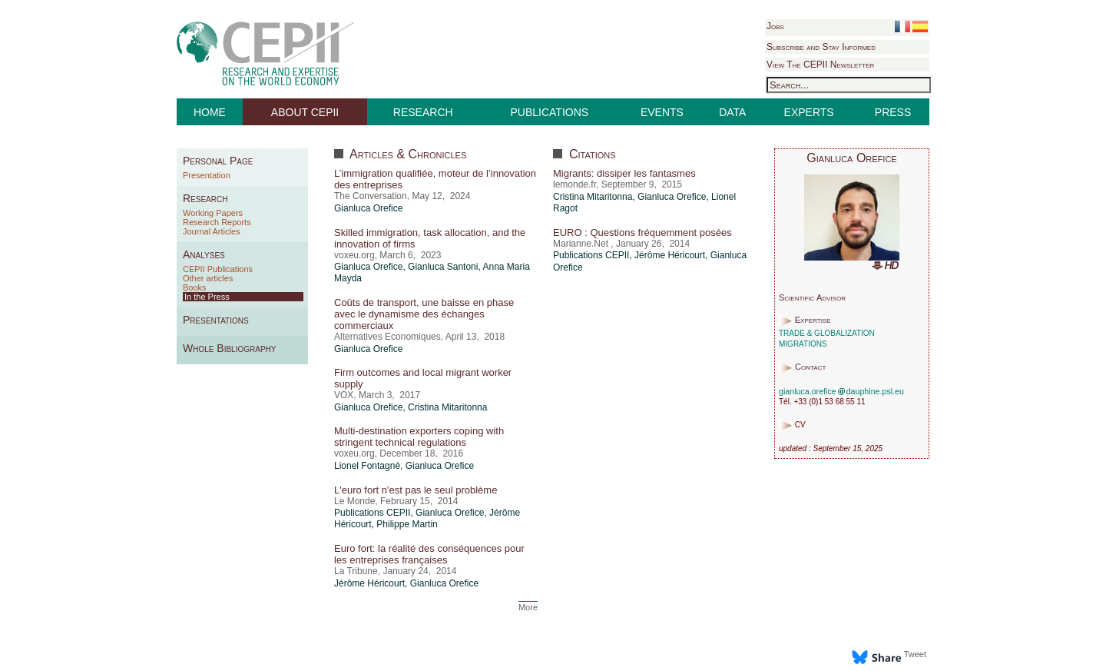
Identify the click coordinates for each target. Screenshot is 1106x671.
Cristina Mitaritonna (447, 407)
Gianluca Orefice (368, 208)
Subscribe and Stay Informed (821, 47)
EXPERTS (809, 112)
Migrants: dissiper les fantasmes (624, 173)
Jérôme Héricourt (369, 583)
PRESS (893, 112)
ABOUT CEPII (305, 112)
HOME (210, 112)
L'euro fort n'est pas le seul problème (415, 490)
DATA (732, 112)
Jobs (775, 26)
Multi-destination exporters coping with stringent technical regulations (419, 436)
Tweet (915, 654)
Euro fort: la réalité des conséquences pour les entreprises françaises (429, 554)
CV (800, 425)
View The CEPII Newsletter (820, 64)
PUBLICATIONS (550, 112)
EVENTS (662, 112)
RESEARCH (423, 112)
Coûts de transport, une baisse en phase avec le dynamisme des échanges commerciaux (424, 314)
